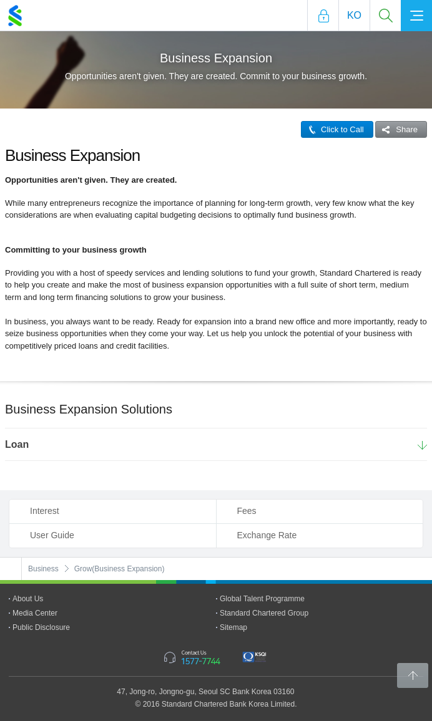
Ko (354, 15)
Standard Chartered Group (264, 613)
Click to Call (333, 129)
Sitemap (233, 627)
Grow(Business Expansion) (119, 568)
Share (397, 129)
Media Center (34, 613)
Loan (17, 444)
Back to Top (412, 675)
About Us (27, 598)
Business (43, 568)
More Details (422, 445)
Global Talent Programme (262, 598)
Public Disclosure (41, 627)
